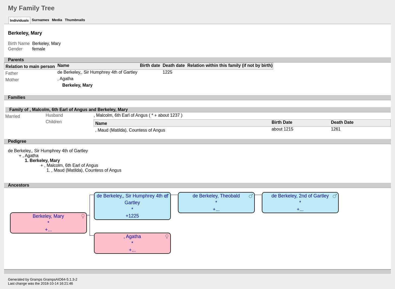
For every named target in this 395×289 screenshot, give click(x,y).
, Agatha (65, 78)
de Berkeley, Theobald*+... (216, 202)
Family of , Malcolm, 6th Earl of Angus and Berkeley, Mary (68, 109)
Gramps (36, 279)
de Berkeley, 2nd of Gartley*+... (300, 202)
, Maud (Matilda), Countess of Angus (130, 130)
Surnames (40, 20)
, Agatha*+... (132, 243)
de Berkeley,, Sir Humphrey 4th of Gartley (97, 72)
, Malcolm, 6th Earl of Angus (121, 115)
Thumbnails (75, 20)
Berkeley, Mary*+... (48, 222)
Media (57, 20)
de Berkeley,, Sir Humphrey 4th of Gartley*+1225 (132, 206)
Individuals (19, 20)
